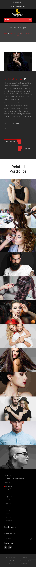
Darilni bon (8, 517)
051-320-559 (18, 2)
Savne (7, 507)
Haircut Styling (17, 79)
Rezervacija (8, 521)
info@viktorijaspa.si (19, 6)
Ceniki (7, 514)
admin (13, 129)
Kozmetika (8, 500)
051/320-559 (9, 486)
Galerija (7, 510)
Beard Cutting (14, 33)
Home (5, 33)
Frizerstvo (8, 503)
